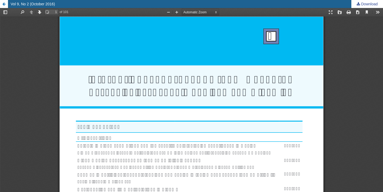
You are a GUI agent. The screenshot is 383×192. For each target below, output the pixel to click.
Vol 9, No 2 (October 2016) (33, 4)
